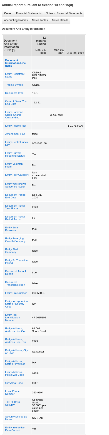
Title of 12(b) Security (12, 403)
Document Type (14, 93)
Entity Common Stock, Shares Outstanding (14, 115)
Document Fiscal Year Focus (15, 207)
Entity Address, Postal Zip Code (14, 373)
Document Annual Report (15, 272)
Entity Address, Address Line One (15, 329)
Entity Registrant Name (14, 75)
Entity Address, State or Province (15, 362)
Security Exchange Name (16, 418)
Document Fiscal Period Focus (15, 218)
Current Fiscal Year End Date (16, 102)
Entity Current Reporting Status (15, 154)
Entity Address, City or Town (16, 351)
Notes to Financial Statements (63, 13)
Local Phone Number (12, 392)
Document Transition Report (15, 283)
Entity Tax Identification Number (12, 317)
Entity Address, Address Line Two (15, 340)
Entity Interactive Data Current (15, 429)
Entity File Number (16, 293)
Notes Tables (39, 20)
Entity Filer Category (17, 174)
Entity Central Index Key (16, 143)
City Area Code (14, 383)
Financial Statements (28, 13)
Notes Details (59, 20)
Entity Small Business (12, 229)
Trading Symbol (14, 84)
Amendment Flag (15, 133)
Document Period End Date (15, 196)
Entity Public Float (15, 125)
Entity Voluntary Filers (14, 165)
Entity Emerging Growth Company (15, 239)
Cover (7, 13)
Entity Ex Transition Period (16, 261)
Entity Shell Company (11, 250)
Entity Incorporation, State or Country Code (16, 304)
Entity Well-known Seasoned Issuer (15, 185)
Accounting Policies (15, 20)
